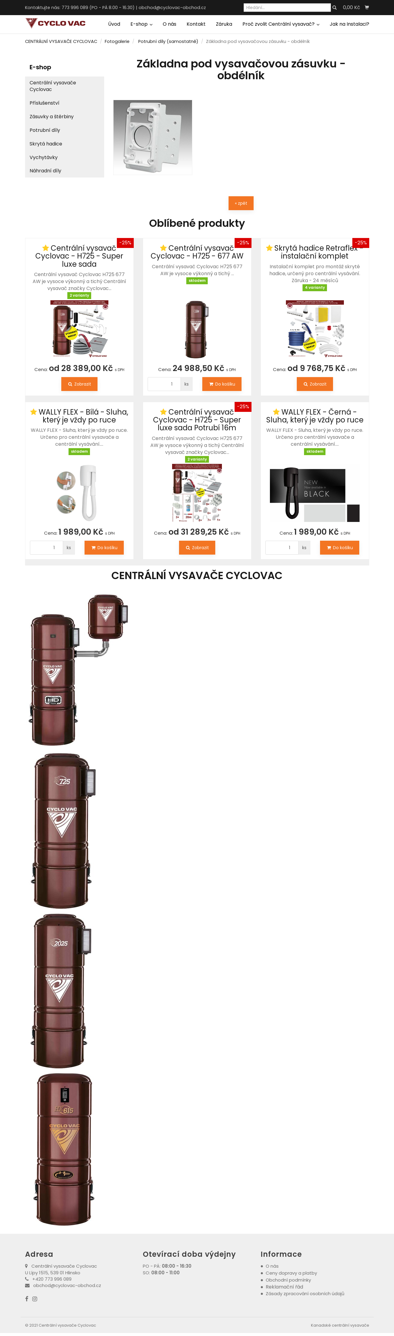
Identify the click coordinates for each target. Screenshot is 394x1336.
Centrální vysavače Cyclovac (53, 86)
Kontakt (196, 24)
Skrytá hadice (46, 143)
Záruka (224, 24)
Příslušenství (44, 102)
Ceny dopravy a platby (291, 1273)
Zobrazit (79, 384)
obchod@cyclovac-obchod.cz (172, 8)
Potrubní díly (45, 130)
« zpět (241, 203)
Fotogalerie (117, 41)
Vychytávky (44, 157)
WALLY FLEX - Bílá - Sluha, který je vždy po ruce (83, 416)
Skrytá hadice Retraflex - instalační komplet (319, 252)
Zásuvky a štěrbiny (52, 116)
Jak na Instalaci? (349, 24)
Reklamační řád (284, 1286)
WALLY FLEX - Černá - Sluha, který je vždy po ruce (315, 416)
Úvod (114, 24)
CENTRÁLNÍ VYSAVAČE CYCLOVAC (61, 41)
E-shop (141, 24)
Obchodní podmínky (288, 1280)
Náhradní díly (45, 170)
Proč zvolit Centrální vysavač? (280, 24)
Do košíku (222, 384)
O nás (169, 24)
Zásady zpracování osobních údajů (305, 1293)
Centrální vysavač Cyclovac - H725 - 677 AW (197, 252)
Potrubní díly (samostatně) (168, 41)
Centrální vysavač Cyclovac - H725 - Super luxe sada (79, 256)
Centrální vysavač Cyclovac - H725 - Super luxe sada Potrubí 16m (197, 420)
